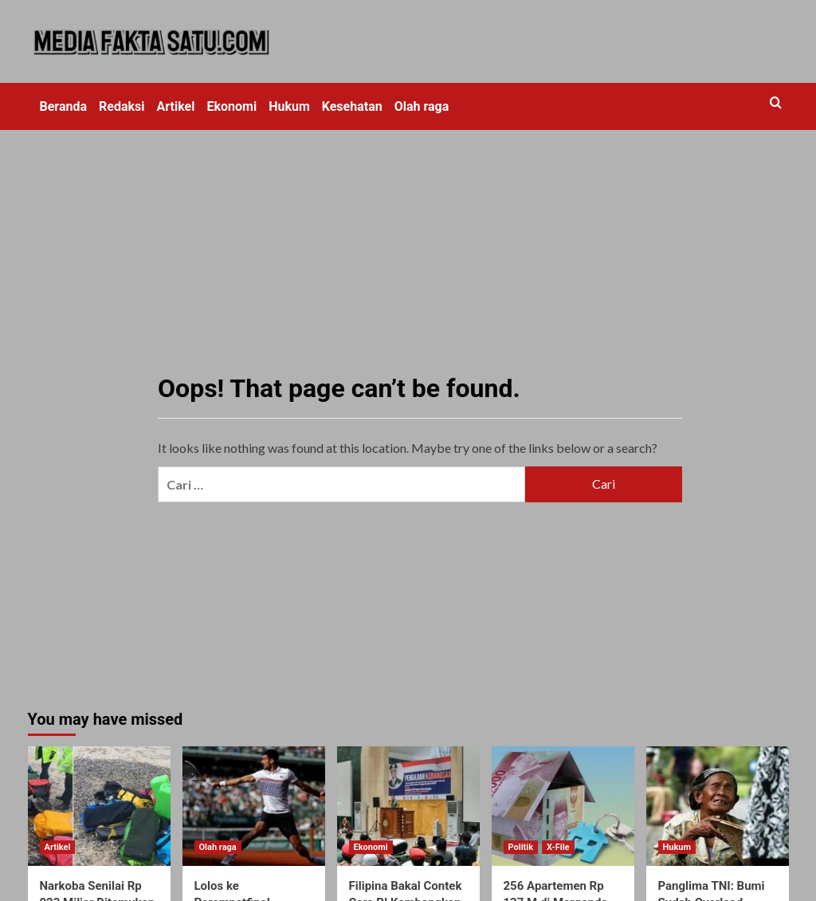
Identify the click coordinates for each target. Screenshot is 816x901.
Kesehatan (352, 106)
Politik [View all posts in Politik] (521, 847)
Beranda (64, 106)
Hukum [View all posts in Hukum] (677, 847)
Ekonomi (231, 106)
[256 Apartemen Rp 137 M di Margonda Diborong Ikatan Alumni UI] (563, 806)
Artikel (176, 106)
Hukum (289, 106)
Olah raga (421, 106)
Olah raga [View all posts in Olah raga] (218, 847)
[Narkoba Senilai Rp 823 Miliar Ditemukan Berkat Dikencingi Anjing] (99, 806)
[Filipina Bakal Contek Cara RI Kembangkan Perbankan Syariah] (408, 806)
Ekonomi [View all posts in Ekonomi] (371, 847)
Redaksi (121, 106)
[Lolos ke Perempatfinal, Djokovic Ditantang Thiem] (253, 806)
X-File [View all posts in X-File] (558, 847)
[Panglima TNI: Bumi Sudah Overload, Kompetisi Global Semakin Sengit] (717, 806)
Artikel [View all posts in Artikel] (58, 847)
